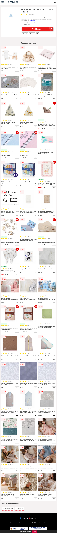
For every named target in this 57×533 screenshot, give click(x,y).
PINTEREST (32, 518)
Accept (34, 531)
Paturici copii (19, 508)
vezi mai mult (32, 20)
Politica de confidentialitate (29, 523)
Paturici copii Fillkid (8, 508)
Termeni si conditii (15, 523)
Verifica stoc (42, 29)
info (17, 70)
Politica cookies (42, 523)
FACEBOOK (24, 518)
